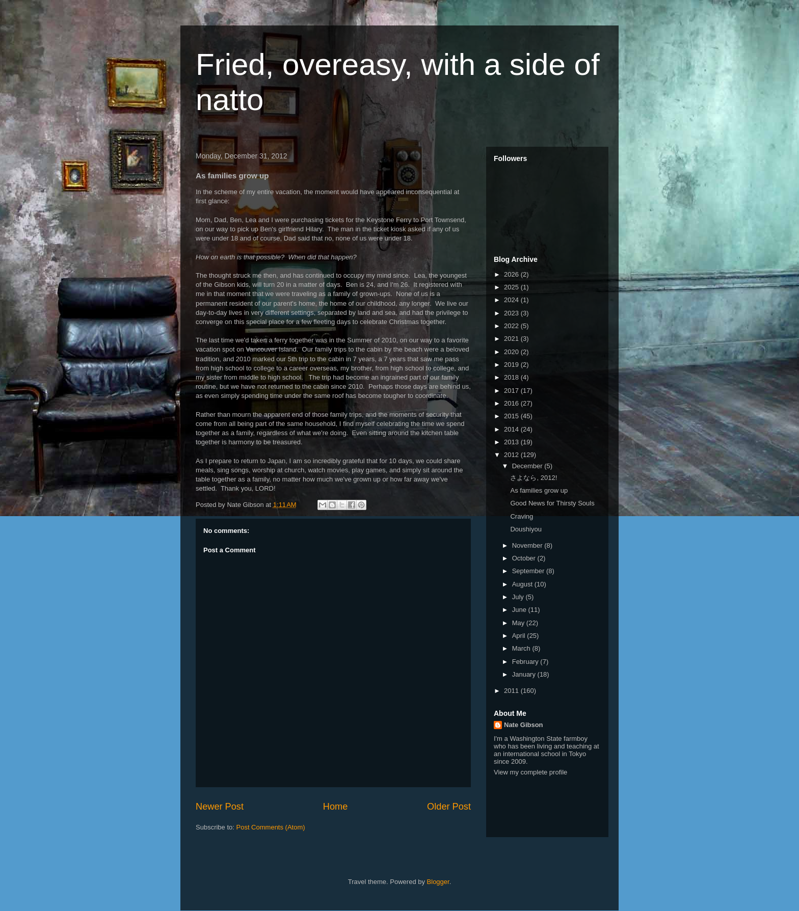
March (522, 648)
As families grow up (539, 490)
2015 (512, 416)
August (523, 584)
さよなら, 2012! (533, 477)
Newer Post (220, 806)
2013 (512, 442)
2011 (512, 690)
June (520, 609)
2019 (512, 364)
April (519, 635)
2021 (512, 338)
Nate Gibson (523, 725)
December (528, 466)
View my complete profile (530, 772)
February (526, 661)
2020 (512, 352)
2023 (512, 313)
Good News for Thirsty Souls (552, 503)
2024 (512, 300)
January (525, 674)
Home (335, 806)
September (529, 571)
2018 (512, 377)
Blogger (438, 882)
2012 (512, 455)
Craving (521, 516)
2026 (512, 274)
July (519, 597)
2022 (512, 326)
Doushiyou (525, 529)
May (519, 623)
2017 (512, 390)
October (525, 558)
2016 (512, 403)
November (528, 545)
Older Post (449, 806)
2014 (512, 429)
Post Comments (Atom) (270, 827)
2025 (512, 287)
